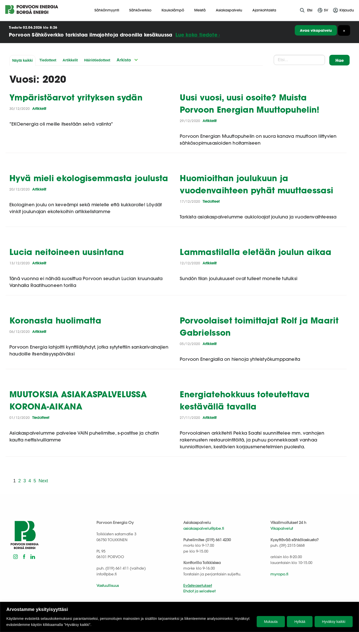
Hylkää (299, 622)
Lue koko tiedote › (197, 34)
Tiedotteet (47, 60)
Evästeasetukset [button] (197, 585)
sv (326, 10)
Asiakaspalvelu (229, 10)
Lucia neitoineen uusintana (66, 251)
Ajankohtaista (264, 10)
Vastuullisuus (107, 585)
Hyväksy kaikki (333, 622)
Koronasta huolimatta (55, 320)
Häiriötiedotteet (97, 60)
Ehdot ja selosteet (199, 591)
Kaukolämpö (172, 10)
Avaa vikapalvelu (316, 30)
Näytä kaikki (22, 60)
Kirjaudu (346, 10)
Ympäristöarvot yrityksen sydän (75, 97)
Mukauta (271, 622)
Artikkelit (70, 60)
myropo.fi (279, 574)
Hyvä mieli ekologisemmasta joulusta (88, 178)
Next (43, 480)
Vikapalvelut (281, 528)
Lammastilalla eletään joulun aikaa (255, 251)
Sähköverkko (140, 10)
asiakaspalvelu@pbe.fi (203, 528)
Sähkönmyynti (106, 10)
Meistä (200, 10)
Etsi (309, 10)
